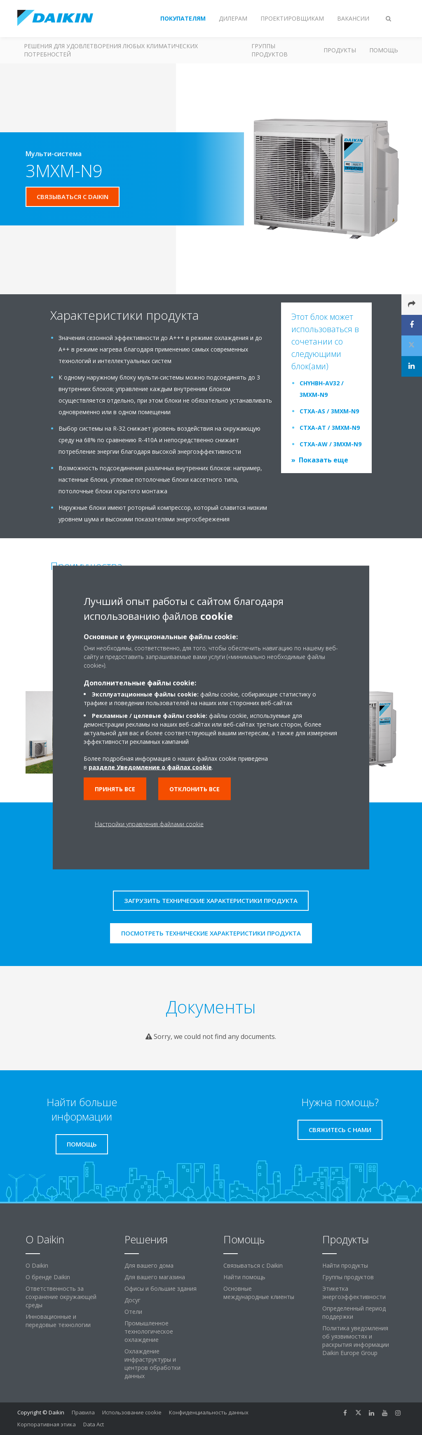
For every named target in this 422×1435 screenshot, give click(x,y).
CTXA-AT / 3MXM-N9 (330, 427)
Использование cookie (132, 1412)
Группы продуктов (269, 50)
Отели (133, 1311)
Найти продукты (345, 1265)
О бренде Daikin (48, 1277)
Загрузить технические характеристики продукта (211, 900)
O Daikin (37, 1265)
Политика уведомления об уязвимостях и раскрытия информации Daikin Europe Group (355, 1340)
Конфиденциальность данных (209, 1412)
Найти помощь (244, 1277)
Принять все (115, 789)
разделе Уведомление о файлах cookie (150, 767)
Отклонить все (194, 789)
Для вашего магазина (154, 1277)
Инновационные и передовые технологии (58, 1321)
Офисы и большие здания (160, 1288)
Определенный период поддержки (354, 1312)
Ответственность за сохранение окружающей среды (61, 1297)
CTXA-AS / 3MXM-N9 (329, 411)
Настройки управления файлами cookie (149, 824)
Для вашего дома (148, 1265)
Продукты (340, 50)
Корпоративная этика (46, 1424)
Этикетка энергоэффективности (354, 1293)
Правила (83, 1412)
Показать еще (323, 459)
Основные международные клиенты (258, 1293)
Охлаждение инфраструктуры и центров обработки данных (152, 1363)
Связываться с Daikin (253, 1265)
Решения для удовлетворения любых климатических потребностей (111, 50)
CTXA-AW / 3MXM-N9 (330, 444)
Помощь (383, 50)
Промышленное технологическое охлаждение (148, 1331)
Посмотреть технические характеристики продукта (211, 933)
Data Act (93, 1424)
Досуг (132, 1300)
